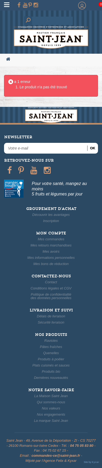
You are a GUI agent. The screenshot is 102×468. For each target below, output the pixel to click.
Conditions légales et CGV (51, 288)
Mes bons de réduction (51, 264)
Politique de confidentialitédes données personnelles (51, 296)
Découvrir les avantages (51, 215)
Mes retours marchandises (50, 245)
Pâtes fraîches (51, 347)
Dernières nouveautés (51, 378)
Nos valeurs (51, 408)
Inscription (51, 221)
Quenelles (51, 353)
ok (92, 148)
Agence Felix (53, 461)
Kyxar (72, 461)
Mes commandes (51, 239)
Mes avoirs (51, 251)
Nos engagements (51, 414)
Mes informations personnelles (51, 258)
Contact (51, 282)
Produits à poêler (51, 359)
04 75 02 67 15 (54, 450)
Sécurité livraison (51, 322)
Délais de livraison (51, 316)
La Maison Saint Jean (51, 396)
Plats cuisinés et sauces (51, 365)
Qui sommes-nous (51, 402)
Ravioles (51, 341)
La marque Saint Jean (51, 421)
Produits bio (51, 371)
